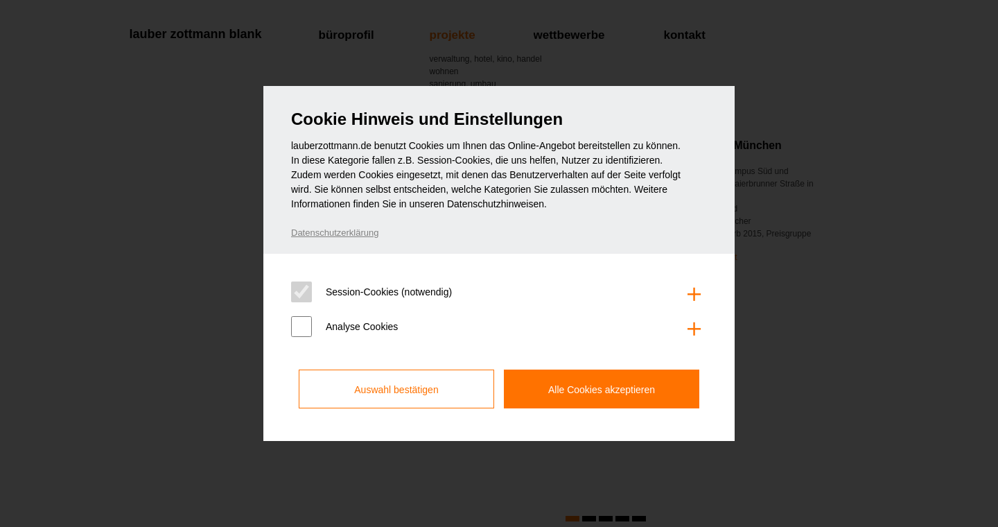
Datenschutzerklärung (334, 232)
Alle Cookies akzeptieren (601, 389)
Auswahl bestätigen (396, 389)
